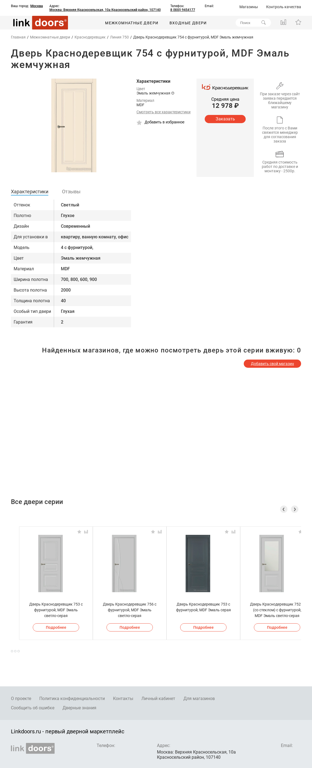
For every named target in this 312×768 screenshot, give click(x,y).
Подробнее (56, 627)
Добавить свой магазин (272, 363)
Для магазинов (199, 698)
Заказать (225, 118)
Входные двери (188, 23)
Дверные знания (79, 707)
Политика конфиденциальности (72, 698)
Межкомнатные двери (131, 23)
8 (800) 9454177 (182, 10)
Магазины (248, 7)
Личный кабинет (158, 698)
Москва (36, 6)
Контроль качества (283, 7)
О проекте (21, 698)
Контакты (123, 698)
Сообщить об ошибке (32, 707)
